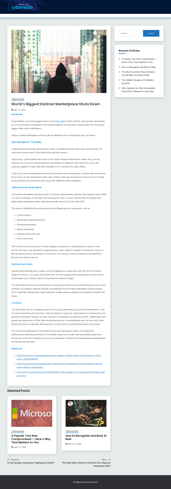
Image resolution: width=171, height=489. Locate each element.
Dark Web (60, 121)
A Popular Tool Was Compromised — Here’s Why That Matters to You (30, 439)
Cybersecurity (17, 99)
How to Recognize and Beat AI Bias (86, 437)
